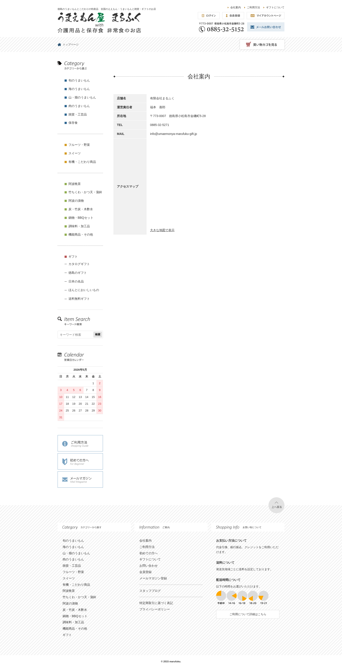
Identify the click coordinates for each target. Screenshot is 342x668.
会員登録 (145, 572)
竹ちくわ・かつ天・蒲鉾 (85, 192)
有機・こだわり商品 (82, 162)
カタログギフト (79, 264)
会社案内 (235, 7)
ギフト (73, 256)
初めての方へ (148, 553)
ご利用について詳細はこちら (247, 614)
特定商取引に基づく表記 (156, 603)
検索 (97, 334)
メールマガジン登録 (153, 578)
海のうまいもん (79, 89)
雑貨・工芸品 (77, 114)
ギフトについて (275, 7)
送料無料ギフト (79, 298)
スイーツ (74, 153)
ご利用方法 (253, 7)
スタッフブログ (150, 590)
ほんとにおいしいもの (83, 290)
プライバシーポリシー (154, 609)
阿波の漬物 (76, 200)
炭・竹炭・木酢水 (80, 209)
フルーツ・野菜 (79, 144)
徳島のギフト (77, 272)
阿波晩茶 (74, 184)
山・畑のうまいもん (82, 97)
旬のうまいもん (79, 80)
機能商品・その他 (80, 234)
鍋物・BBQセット (80, 217)
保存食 (73, 122)
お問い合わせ (148, 565)
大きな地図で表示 (162, 230)
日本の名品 (76, 281)
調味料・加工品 (79, 226)
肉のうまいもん (79, 106)
